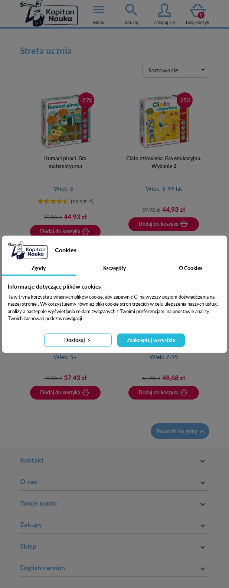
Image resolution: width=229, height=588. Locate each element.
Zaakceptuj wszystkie (151, 340)
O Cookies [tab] (190, 268)
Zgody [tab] (39, 268)
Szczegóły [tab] (114, 268)
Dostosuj (78, 340)
